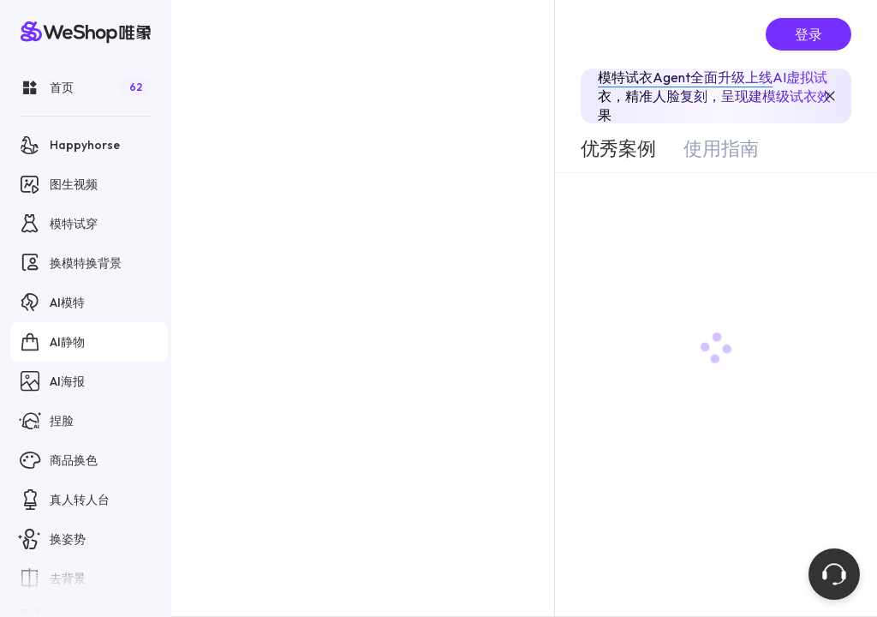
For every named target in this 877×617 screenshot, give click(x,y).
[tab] (618, 148)
